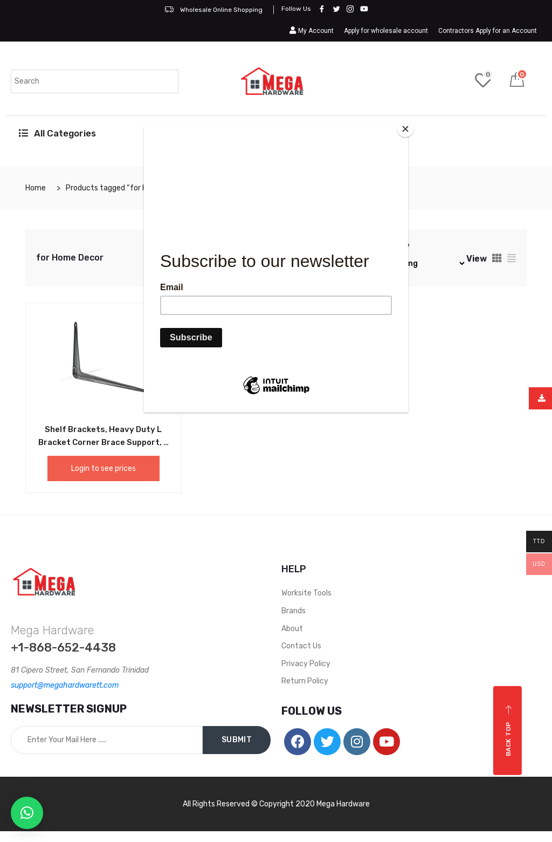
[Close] (405, 129)
